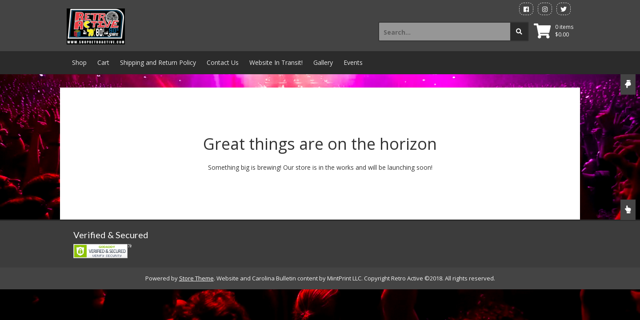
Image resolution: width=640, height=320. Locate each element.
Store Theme (196, 278)
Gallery (323, 62)
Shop (79, 62)
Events (353, 62)
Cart (103, 62)
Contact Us (223, 62)
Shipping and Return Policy (158, 62)
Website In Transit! (276, 62)
